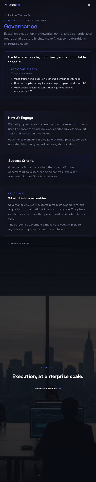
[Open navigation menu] (89, 5)
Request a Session (48, 388)
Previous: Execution (17, 242)
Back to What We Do (17, 16)
